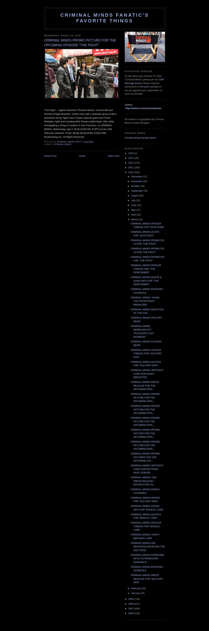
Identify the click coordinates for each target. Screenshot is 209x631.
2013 (131, 158)
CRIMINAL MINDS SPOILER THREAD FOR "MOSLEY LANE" (146, 526)
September (137, 190)
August (135, 195)
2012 (131, 162)
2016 (131, 153)
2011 (131, 167)
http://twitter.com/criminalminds (143, 108)
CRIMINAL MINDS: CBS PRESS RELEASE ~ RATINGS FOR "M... (143, 481)
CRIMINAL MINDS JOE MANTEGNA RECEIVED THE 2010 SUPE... (148, 547)
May (133, 209)
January (135, 593)
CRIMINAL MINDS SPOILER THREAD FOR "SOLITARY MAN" (146, 354)
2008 (131, 603)
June (134, 205)
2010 (131, 172)
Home (82, 156)
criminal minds (63, 144)
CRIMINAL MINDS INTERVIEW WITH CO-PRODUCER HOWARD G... (147, 559)
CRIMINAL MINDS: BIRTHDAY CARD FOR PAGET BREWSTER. (147, 374)
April (134, 214)
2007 (131, 608)
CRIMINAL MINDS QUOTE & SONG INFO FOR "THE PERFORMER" (146, 281)
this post (144, 86)
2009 (131, 599)
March (134, 219)
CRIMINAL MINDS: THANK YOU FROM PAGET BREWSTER (145, 301)
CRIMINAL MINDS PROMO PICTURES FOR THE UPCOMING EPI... (145, 457)
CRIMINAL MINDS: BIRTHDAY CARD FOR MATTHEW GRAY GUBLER (147, 469)
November (137, 181)
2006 (131, 613)
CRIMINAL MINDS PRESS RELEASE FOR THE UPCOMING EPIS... (145, 386)
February (136, 588)
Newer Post (50, 156)
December (137, 176)
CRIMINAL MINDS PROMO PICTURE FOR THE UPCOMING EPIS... (145, 398)
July (133, 200)
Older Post (113, 156)
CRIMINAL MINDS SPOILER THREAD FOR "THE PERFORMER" (146, 269)
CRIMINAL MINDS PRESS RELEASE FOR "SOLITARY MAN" (147, 579)
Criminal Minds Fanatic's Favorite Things (104, 17)
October (135, 186)
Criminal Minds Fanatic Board (140, 137)
